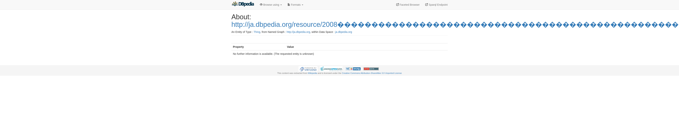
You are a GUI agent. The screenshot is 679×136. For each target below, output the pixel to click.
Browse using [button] (271, 4)
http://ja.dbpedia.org (298, 31)
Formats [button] (295, 4)
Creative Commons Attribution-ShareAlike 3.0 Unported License (372, 73)
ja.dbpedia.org (343, 31)
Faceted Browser (408, 4)
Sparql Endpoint (436, 4)
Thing (257, 31)
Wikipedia (312, 73)
